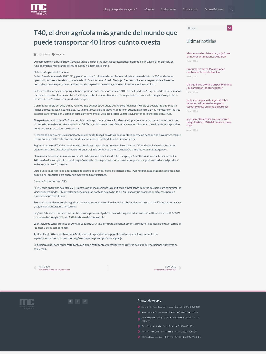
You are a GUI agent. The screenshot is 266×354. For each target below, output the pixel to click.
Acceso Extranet (214, 9)
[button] (231, 9)
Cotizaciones (168, 9)
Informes (149, 9)
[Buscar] (229, 31)
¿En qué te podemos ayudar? (120, 9)
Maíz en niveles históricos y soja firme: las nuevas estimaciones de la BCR (208, 58)
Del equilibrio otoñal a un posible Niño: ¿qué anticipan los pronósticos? (209, 89)
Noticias (59, 57)
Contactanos (190, 9)
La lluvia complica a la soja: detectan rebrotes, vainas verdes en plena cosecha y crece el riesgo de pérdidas (207, 106)
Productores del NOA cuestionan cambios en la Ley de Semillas (205, 74)
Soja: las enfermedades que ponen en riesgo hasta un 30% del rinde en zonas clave (208, 125)
